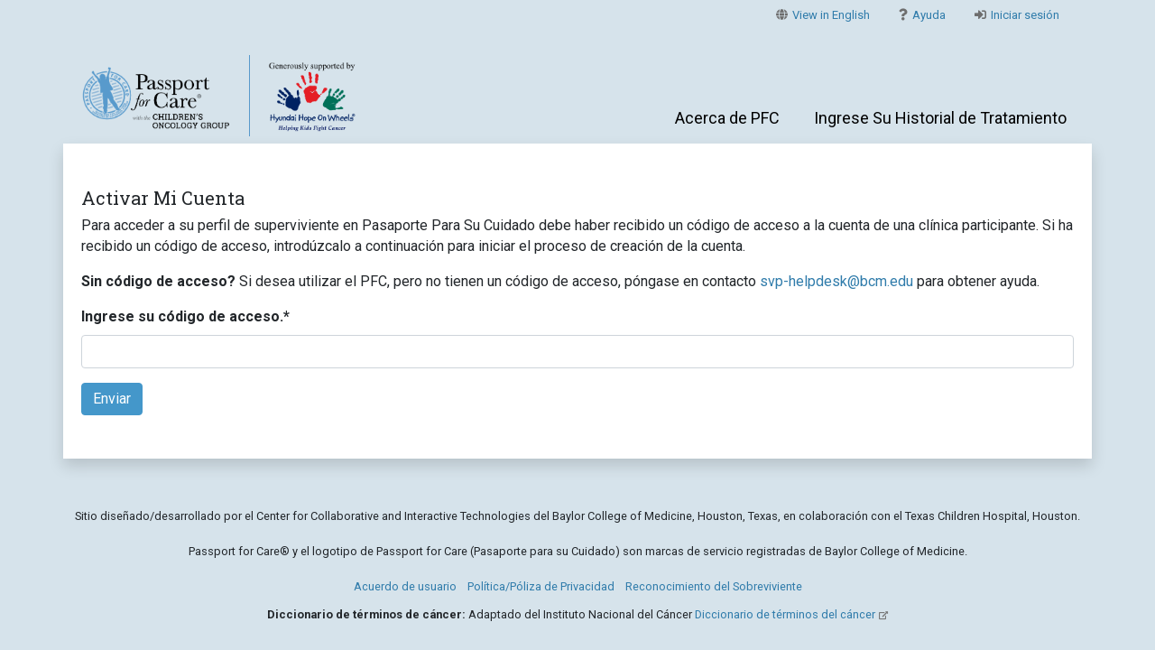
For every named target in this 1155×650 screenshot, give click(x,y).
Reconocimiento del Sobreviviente (713, 586)
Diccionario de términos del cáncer (785, 614)
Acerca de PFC (727, 117)
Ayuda (922, 15)
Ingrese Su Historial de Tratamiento (940, 117)
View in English (823, 15)
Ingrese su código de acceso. (185, 316)
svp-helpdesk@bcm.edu (836, 281)
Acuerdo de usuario (405, 586)
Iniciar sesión (1017, 15)
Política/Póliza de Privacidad (540, 586)
